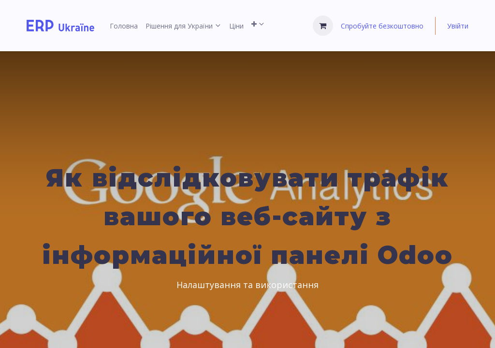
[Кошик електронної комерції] (323, 25)
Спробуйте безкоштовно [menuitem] (382, 25)
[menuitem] (124, 26)
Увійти (457, 25)
